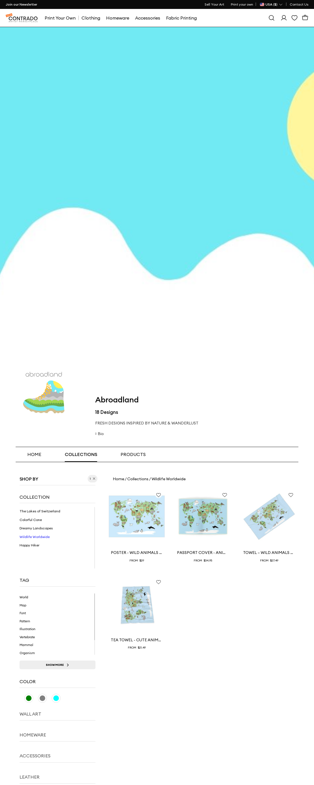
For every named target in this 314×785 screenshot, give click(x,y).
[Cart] (305, 17)
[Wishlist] (294, 18)
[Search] (272, 17)
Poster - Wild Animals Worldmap (137, 552)
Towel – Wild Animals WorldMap (269, 552)
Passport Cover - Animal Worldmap (203, 552)
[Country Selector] (271, 4)
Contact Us (299, 4)
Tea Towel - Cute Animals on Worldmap (137, 639)
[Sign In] (284, 18)
